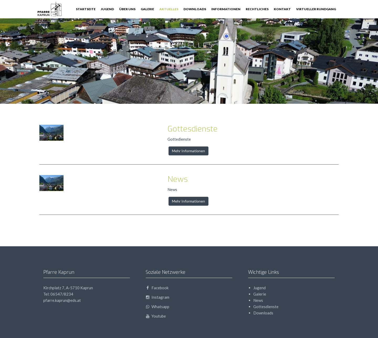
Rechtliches (257, 9)
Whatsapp (157, 306)
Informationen (225, 9)
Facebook (157, 287)
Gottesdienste (192, 129)
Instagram (157, 297)
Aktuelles (168, 9)
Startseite (86, 9)
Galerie (147, 9)
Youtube (156, 316)
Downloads (194, 9)
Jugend (107, 9)
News (177, 179)
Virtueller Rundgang (316, 9)
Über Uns (127, 9)
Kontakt (282, 9)
